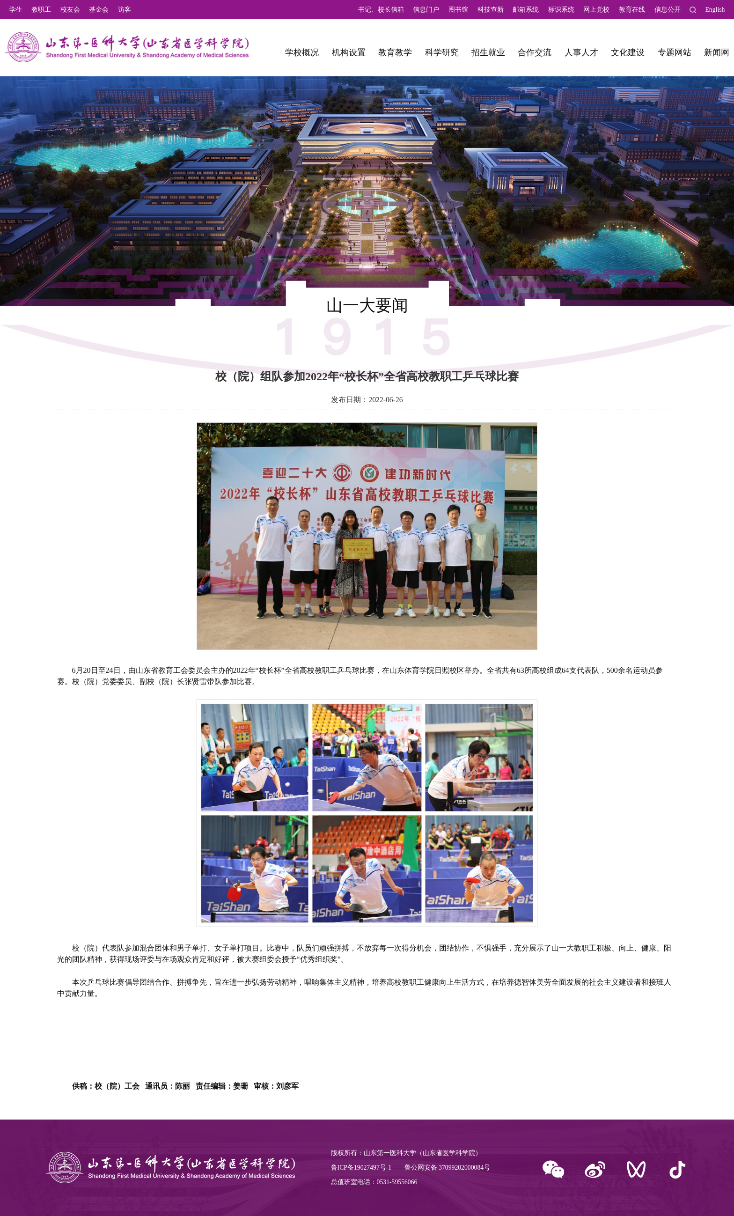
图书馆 (458, 9)
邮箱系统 (526, 9)
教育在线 (632, 9)
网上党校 (596, 9)
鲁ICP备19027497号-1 (361, 1167)
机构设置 (349, 52)
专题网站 (674, 52)
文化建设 (628, 52)
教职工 (41, 9)
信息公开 (667, 9)
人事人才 (581, 52)
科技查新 (490, 9)
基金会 (99, 9)
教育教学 (395, 52)
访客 (124, 9)
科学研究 (442, 52)
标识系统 (561, 9)
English (715, 9)
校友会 (70, 9)
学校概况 (302, 52)
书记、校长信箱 (381, 9)
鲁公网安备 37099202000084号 (447, 1167)
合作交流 (534, 52)
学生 (15, 9)
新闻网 (716, 52)
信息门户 (426, 9)
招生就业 (488, 52)
